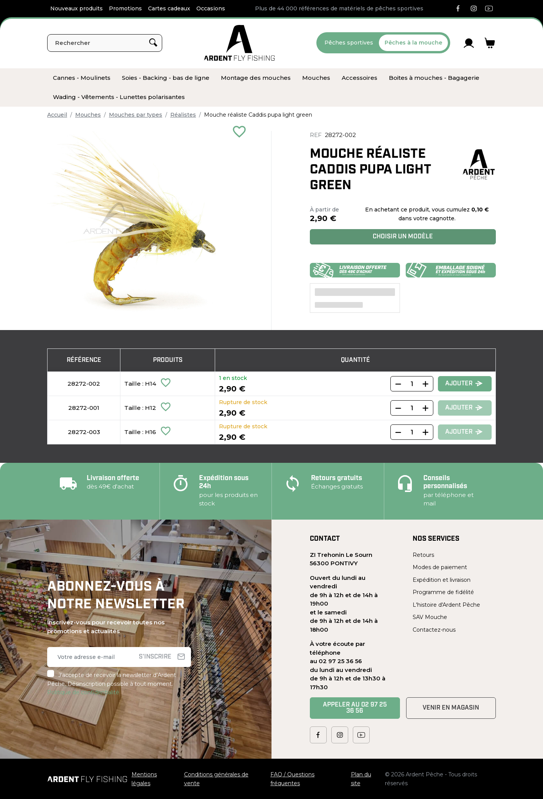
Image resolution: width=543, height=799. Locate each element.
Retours (423, 554)
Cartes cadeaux (169, 8)
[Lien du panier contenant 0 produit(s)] (490, 43)
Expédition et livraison (442, 579)
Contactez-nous (434, 629)
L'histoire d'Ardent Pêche (446, 604)
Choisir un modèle (403, 237)
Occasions (210, 8)
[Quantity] (412, 383)
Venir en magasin (451, 708)
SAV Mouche (430, 617)
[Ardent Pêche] (239, 43)
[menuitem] (81, 77)
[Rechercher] (104, 43)
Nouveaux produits (76, 8)
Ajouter (464, 384)
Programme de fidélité (443, 592)
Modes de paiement (440, 567)
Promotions (125, 8)
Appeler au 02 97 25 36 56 (355, 708)
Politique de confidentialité (83, 692)
